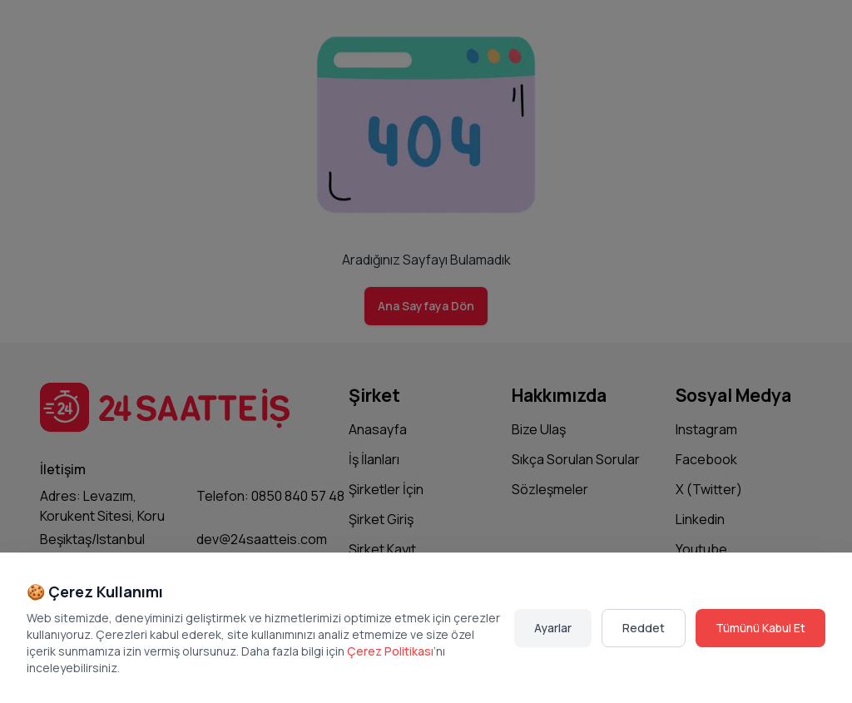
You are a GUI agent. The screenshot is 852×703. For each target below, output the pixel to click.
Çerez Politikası (390, 651)
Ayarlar (553, 628)
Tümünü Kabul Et (760, 628)
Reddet (643, 628)
